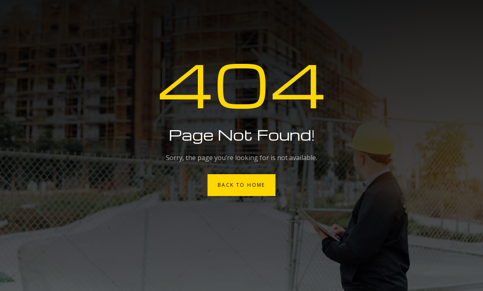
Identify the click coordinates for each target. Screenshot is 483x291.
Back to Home (241, 184)
